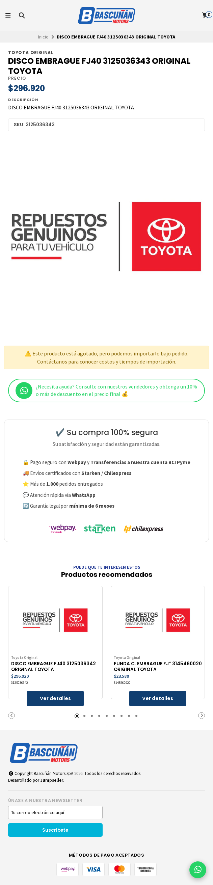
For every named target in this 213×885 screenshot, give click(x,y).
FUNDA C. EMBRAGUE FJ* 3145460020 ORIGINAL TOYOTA (158, 666)
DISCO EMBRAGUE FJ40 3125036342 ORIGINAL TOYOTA (53, 666)
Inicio (43, 37)
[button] (11, 715)
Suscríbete (55, 830)
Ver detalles (55, 698)
